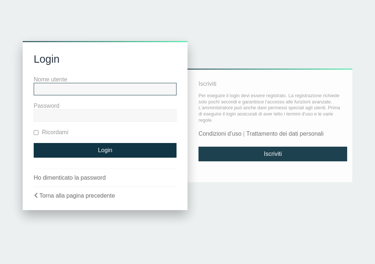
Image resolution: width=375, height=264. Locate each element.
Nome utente (50, 79)
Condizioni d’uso (219, 134)
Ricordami (51, 132)
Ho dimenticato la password (70, 178)
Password (46, 106)
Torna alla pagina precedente (77, 195)
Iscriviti (273, 154)
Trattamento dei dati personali (284, 134)
